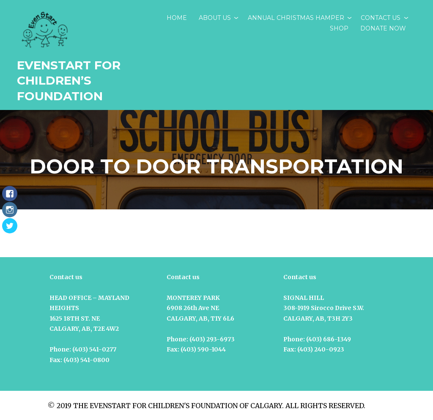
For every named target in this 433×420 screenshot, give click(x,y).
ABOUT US (215, 18)
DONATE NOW (383, 28)
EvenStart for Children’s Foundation (69, 80)
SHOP (339, 28)
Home (177, 18)
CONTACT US (380, 18)
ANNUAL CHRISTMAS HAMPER (296, 18)
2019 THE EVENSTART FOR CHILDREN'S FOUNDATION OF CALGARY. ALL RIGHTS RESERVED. (211, 405)
